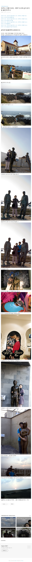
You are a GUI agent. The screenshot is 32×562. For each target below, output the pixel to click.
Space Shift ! (4, 546)
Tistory (22, 560)
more (30, 515)
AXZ (15, 560)
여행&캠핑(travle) (4, 6)
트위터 (19, 510)
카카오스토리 (16, 510)
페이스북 (13, 510)
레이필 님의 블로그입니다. (6, 547)
